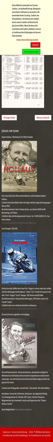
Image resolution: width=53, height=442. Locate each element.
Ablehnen (35, 45)
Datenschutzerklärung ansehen (27, 40)
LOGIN (31, 432)
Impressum (7, 432)
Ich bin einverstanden (31, 51)
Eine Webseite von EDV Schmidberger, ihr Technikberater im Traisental (26, 435)
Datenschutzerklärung (20, 432)
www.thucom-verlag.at (23, 409)
